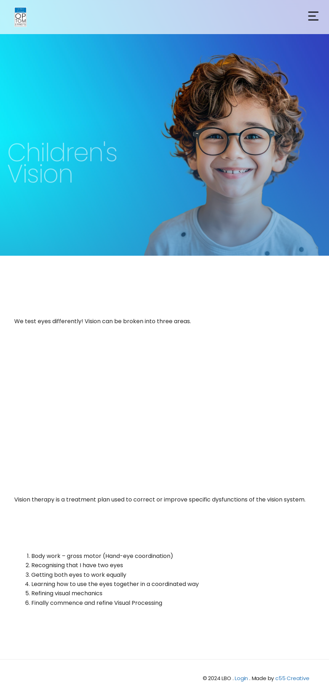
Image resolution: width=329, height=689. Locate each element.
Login (241, 678)
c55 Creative (292, 678)
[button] (313, 16)
